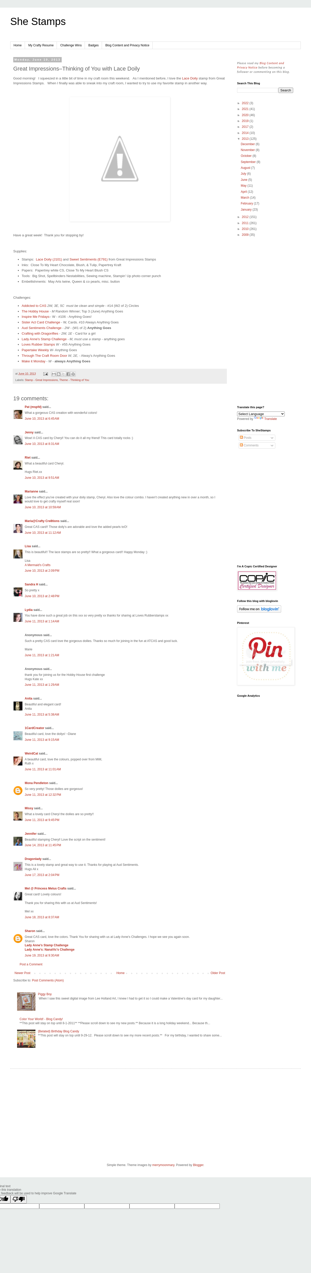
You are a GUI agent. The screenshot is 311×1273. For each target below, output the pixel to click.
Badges (93, 45)
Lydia (29, 610)
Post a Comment (31, 964)
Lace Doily (190, 78)
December (248, 144)
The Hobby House (35, 311)
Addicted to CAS (34, 306)
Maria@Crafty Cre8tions (42, 521)
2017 (246, 127)
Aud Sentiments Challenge (41, 328)
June (244, 180)
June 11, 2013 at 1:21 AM (42, 655)
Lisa (28, 546)
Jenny (29, 432)
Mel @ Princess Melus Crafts (46, 888)
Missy (29, 808)
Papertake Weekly (35, 350)
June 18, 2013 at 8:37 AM (42, 917)
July (244, 173)
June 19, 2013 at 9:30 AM (42, 955)
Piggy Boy (45, 994)
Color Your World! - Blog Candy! (41, 1019)
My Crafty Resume (41, 45)
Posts (245, 438)
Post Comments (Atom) (48, 980)
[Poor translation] (18, 1199)
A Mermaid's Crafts (37, 565)
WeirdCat (31, 753)
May (244, 185)
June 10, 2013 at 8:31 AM (42, 444)
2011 (246, 223)
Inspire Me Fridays (35, 317)
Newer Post (22, 973)
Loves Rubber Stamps (38, 344)
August (246, 168)
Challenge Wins (71, 45)
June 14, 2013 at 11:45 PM (43, 845)
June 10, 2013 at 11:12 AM (43, 533)
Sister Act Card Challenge (41, 322)
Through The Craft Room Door (44, 356)
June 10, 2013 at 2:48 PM (42, 596)
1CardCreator (34, 728)
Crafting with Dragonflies (40, 333)
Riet (28, 457)
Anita (28, 698)
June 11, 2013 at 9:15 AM (42, 740)
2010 (246, 229)
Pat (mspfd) (33, 407)
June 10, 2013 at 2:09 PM (42, 570)
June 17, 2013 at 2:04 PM (42, 875)
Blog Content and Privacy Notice (127, 45)
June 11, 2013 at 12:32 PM (43, 795)
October (246, 156)
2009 (246, 235)
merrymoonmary (163, 1165)
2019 (246, 121)
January (246, 209)
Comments (249, 445)
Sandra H (31, 584)
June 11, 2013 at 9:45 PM (42, 820)
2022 (246, 103)
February (247, 203)
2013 (246, 139)
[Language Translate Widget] (261, 414)
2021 (246, 109)
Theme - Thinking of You (74, 379)
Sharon (30, 931)
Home (18, 45)
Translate (265, 419)
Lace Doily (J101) (49, 259)
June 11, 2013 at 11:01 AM (43, 769)
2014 (246, 133)
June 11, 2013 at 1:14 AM (42, 621)
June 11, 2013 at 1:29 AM (42, 685)
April (244, 192)
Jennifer (31, 834)
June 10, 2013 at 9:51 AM (42, 478)
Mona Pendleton (36, 783)
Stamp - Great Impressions (41, 379)
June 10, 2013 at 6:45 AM (42, 418)
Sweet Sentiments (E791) (89, 259)
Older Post (218, 973)
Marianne (31, 491)
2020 (246, 115)
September (248, 162)
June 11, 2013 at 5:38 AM (42, 714)
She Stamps (38, 21)
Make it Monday (33, 361)
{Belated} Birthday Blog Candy (58, 1031)
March (245, 197)
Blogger (198, 1165)
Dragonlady (33, 859)
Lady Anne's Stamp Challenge (44, 339)
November (248, 150)
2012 (246, 217)
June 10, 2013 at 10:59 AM (43, 507)
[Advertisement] (265, 321)
